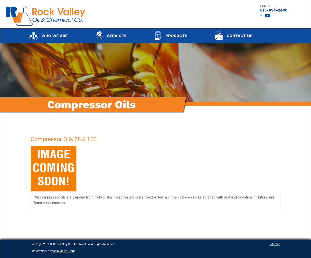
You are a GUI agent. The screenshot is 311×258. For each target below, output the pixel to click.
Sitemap (275, 244)
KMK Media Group (64, 251)
